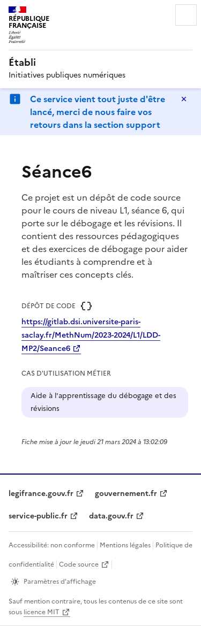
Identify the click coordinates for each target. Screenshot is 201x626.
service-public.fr (38, 516)
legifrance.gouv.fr (41, 493)
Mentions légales (125, 545)
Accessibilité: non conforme (52, 545)
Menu (186, 15)
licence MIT (41, 612)
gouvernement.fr (126, 493)
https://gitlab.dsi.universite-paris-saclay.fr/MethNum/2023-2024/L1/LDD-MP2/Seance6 (90, 335)
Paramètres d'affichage (60, 581)
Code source (79, 564)
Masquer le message (183, 99)
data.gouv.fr (111, 516)
